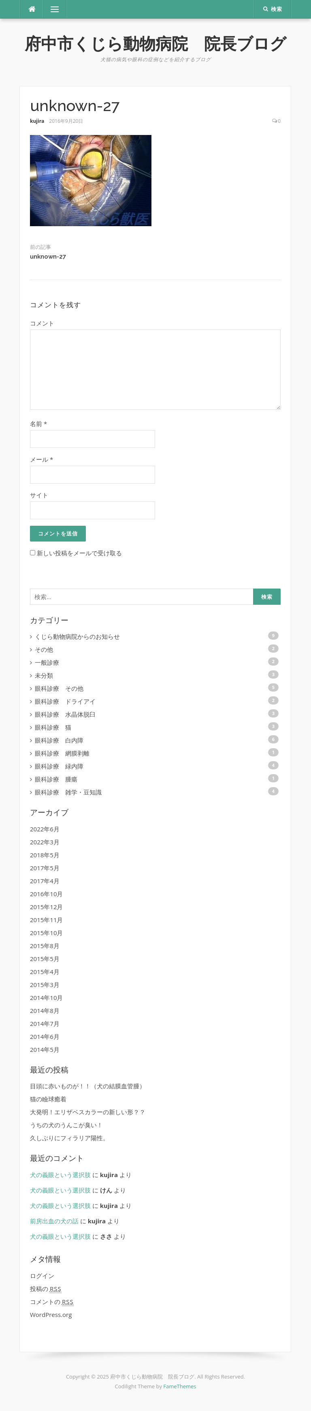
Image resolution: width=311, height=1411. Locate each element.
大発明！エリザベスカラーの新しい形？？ (87, 1112)
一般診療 (47, 662)
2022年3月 (45, 842)
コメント (42, 323)
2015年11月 (46, 920)
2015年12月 (46, 907)
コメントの (52, 1302)
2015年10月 (46, 933)
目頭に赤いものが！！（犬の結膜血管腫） (87, 1086)
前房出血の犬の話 (54, 1221)
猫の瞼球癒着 (48, 1099)
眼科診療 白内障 (59, 740)
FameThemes (179, 1386)
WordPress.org (51, 1314)
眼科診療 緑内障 (59, 766)
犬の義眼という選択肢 (60, 1175)
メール (41, 459)
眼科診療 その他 (59, 688)
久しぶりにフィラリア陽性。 (69, 1138)
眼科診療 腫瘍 (56, 779)
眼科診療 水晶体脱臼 (65, 714)
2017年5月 (45, 868)
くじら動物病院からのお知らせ (77, 636)
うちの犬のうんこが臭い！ (66, 1125)
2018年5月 (45, 855)
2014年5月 (45, 1049)
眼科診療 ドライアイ (65, 701)
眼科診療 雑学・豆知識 (68, 792)
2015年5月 (45, 959)
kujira (37, 121)
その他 (44, 649)
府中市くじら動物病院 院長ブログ (155, 43)
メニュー (54, 9)
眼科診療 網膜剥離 (62, 753)
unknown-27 (48, 256)
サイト (39, 495)
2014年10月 (46, 997)
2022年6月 (45, 829)
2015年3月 (45, 985)
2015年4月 (45, 972)
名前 (38, 424)
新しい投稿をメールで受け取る (79, 553)
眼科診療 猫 (53, 727)
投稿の (46, 1289)
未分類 (44, 675)
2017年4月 (45, 881)
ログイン (42, 1276)
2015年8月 (45, 946)
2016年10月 (46, 894)
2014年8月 (45, 1010)
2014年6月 (45, 1036)
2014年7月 (45, 1023)
